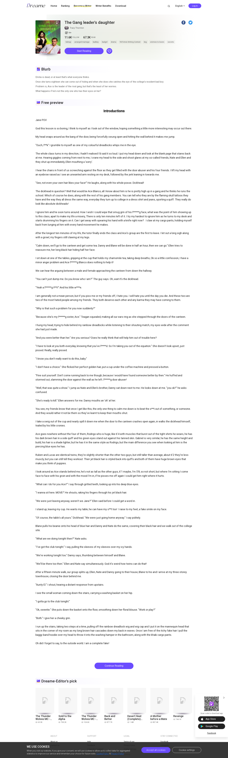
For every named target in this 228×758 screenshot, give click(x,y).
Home (54, 6)
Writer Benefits (103, 6)
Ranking (65, 6)
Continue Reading (114, 666)
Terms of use (129, 742)
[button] (84, 51)
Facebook (211, 733)
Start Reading (84, 51)
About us (54, 742)
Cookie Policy (102, 753)
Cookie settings (187, 750)
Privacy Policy (117, 753)
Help (89, 742)
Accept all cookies (155, 750)
